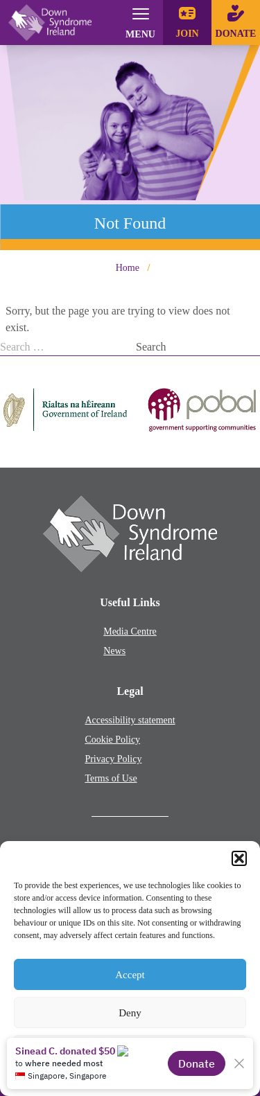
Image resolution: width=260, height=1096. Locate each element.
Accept (129, 974)
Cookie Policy (112, 739)
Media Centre (130, 631)
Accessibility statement (130, 720)
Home (127, 268)
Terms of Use (111, 778)
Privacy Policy (113, 759)
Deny (130, 1012)
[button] (239, 858)
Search (151, 347)
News (114, 651)
